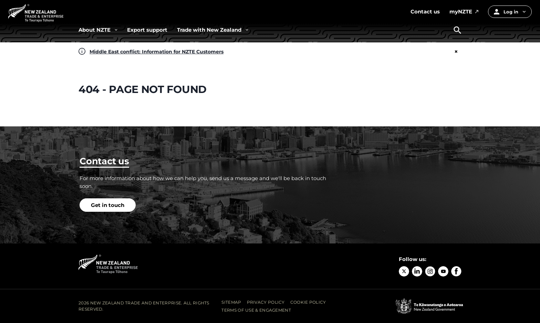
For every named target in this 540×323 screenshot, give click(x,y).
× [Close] (456, 51)
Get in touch (107, 205)
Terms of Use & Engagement (256, 310)
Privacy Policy (266, 302)
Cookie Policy (308, 302)
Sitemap (231, 302)
